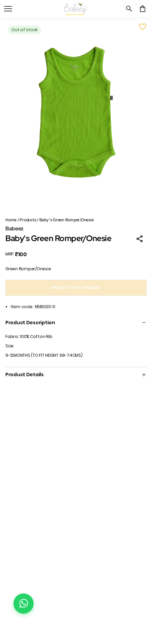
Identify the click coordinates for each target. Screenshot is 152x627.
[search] (129, 9)
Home (10, 219)
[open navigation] (8, 8)
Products (28, 219)
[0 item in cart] (143, 9)
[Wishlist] (142, 26)
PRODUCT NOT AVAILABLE (76, 287)
